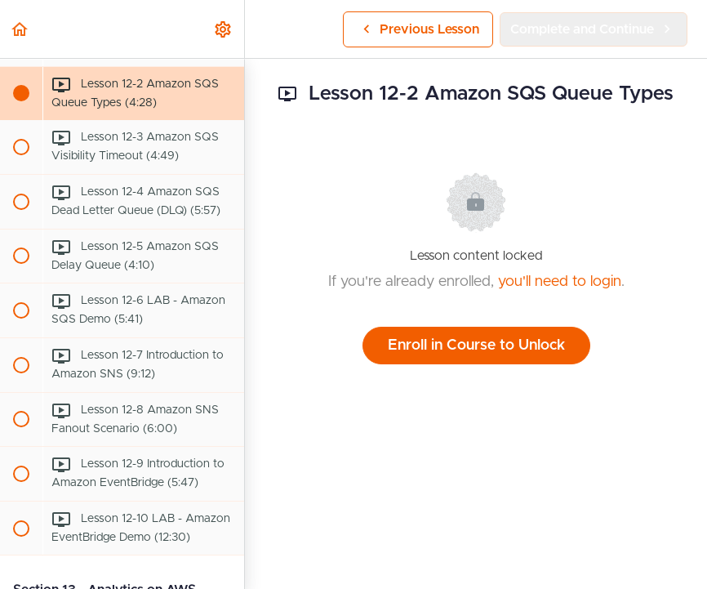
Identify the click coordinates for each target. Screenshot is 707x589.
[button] (20, 29)
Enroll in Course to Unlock (476, 345)
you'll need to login (559, 281)
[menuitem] (223, 29)
